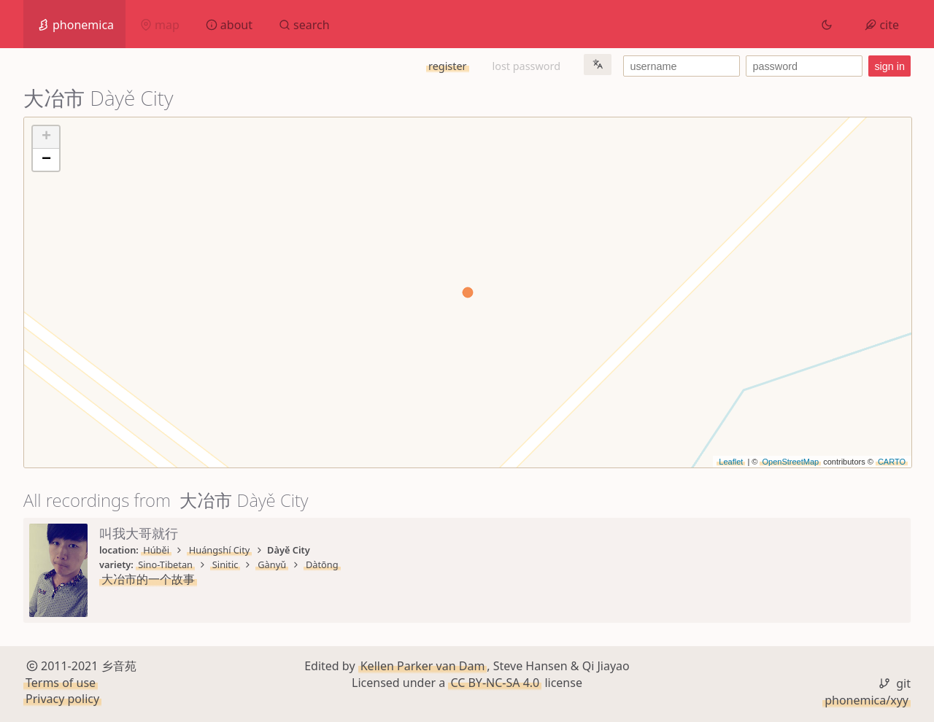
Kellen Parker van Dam (422, 666)
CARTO (892, 461)
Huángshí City (219, 549)
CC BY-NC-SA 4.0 (494, 683)
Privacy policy (62, 699)
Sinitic (225, 564)
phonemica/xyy (866, 700)
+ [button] (46, 137)
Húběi (156, 549)
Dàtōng (322, 564)
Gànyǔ (272, 564)
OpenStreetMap (790, 461)
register (447, 66)
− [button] (46, 160)
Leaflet (731, 461)
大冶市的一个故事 (148, 579)
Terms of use (61, 683)
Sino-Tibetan (165, 564)
